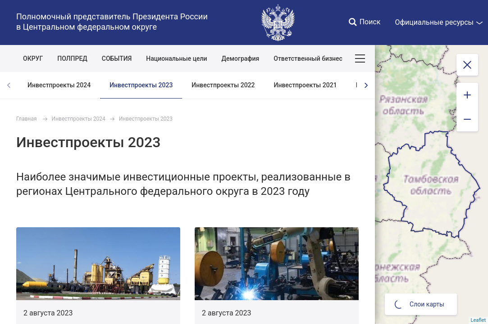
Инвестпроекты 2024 (59, 85)
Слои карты (419, 304)
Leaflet (478, 320)
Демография (241, 58)
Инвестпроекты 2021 (305, 85)
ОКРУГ (33, 58)
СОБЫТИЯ (117, 58)
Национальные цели (176, 58)
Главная (26, 119)
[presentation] (366, 85)
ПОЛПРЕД (72, 58)
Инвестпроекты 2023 (141, 85)
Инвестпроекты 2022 (223, 85)
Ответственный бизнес (308, 58)
